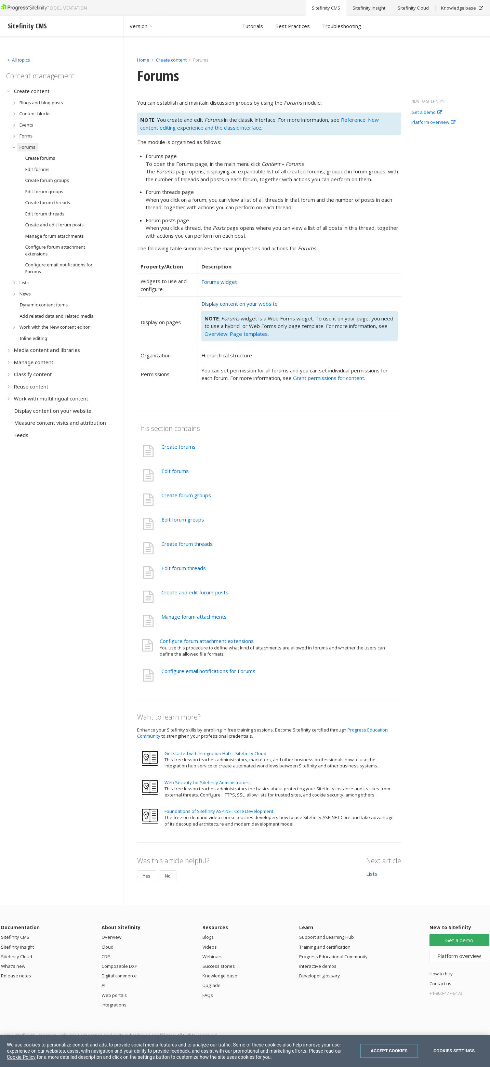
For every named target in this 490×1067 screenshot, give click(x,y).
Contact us (440, 983)
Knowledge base (219, 976)
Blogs (208, 937)
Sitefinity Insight (17, 947)
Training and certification (324, 947)
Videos (209, 947)
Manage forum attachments (194, 616)
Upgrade (211, 985)
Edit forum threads (183, 568)
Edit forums (175, 470)
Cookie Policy (21, 1057)
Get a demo (426, 112)
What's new (13, 966)
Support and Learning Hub (326, 937)
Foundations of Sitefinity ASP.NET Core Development (218, 811)
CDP (106, 956)
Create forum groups (186, 495)
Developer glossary (319, 976)
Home (143, 60)
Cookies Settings (454, 1050)
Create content (171, 60)
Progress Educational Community (333, 956)
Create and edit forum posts (194, 592)
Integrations (114, 1005)
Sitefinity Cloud (16, 956)
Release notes (16, 976)
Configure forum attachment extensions (207, 640)
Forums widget (219, 281)
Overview (111, 937)
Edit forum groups (182, 519)
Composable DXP (119, 966)
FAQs (207, 995)
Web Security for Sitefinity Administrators (207, 782)
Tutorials (252, 26)
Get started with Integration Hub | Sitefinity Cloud (215, 753)
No (168, 876)
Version (142, 26)
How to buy (441, 974)
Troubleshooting (341, 26)
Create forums (178, 446)
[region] (245, 1051)
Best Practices (292, 26)
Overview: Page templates (236, 333)
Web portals (114, 995)
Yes (146, 876)
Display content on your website (239, 303)
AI (103, 985)
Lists (372, 873)
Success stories (218, 966)
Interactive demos (317, 966)
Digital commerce (119, 976)
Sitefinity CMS (15, 937)
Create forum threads (187, 543)
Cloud (108, 947)
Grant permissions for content (328, 377)
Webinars (212, 956)
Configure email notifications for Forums (208, 671)
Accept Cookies (389, 1050)
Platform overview (433, 122)
